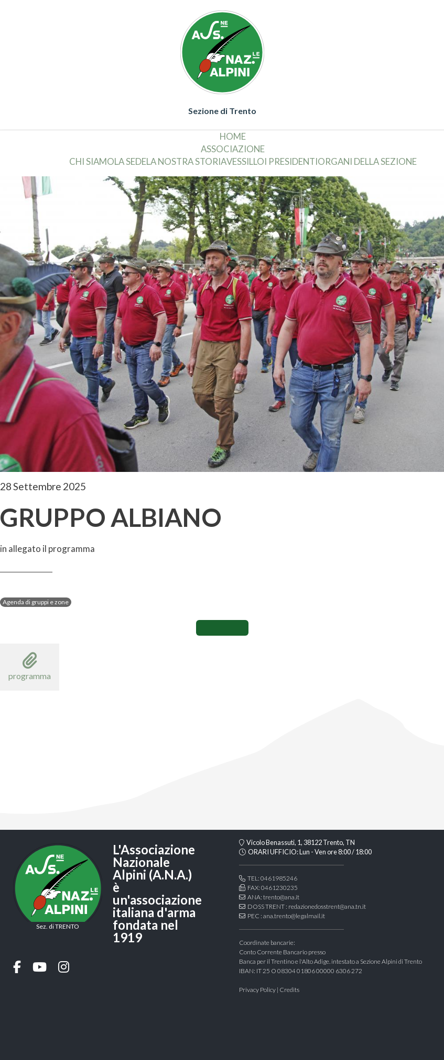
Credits (289, 990)
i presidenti (291, 161)
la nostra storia (186, 161)
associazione (233, 148)
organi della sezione (367, 161)
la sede (130, 161)
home (233, 136)
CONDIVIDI (222, 628)
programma (29, 666)
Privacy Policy (257, 990)
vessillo (245, 161)
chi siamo (91, 161)
